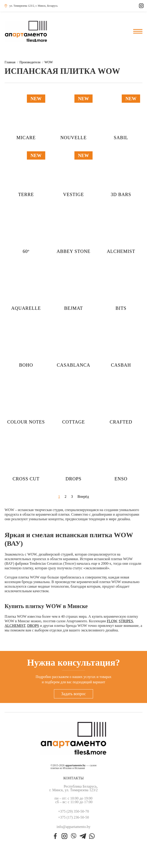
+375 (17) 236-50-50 (73, 817)
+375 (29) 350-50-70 (73, 811)
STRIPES (126, 621)
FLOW (112, 621)
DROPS (33, 626)
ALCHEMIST (15, 626)
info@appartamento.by (73, 827)
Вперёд (83, 496)
